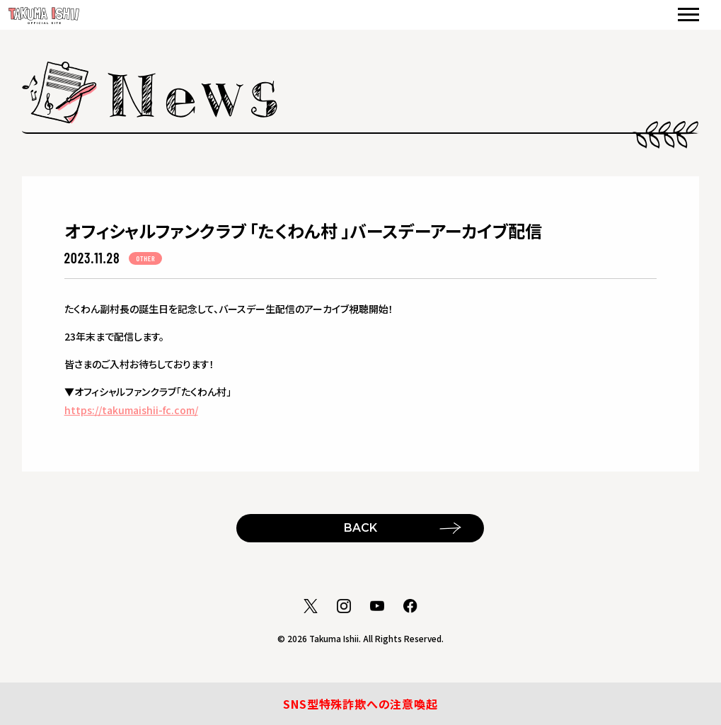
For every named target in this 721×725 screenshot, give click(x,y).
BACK (360, 528)
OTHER (145, 258)
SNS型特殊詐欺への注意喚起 (360, 703)
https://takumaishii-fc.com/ (131, 410)
